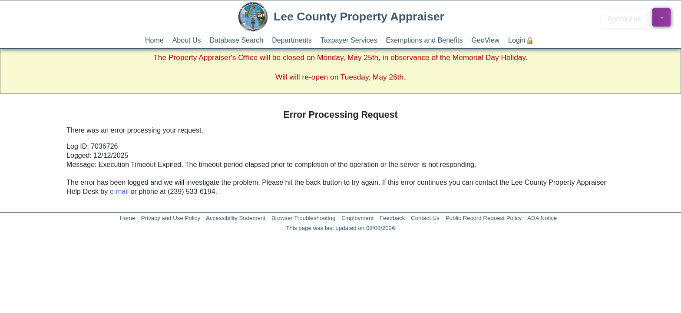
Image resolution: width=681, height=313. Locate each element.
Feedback (392, 218)
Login (516, 40)
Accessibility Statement (235, 218)
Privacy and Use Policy (170, 218)
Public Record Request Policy (484, 218)
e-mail (119, 191)
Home (154, 40)
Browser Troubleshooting (303, 218)
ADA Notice (542, 218)
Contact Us (425, 218)
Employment (357, 218)
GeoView (485, 40)
